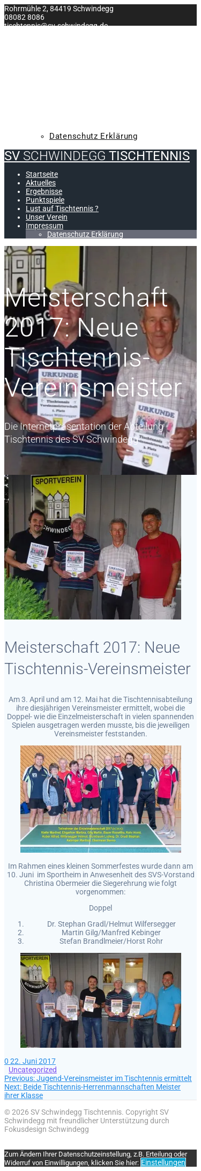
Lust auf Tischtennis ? (77, 100)
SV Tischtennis (97, 32)
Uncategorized (33, 1069)
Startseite (51, 52)
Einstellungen (163, 1162)
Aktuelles (50, 63)
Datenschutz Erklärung (93, 136)
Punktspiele (55, 88)
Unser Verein (56, 112)
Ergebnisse (52, 76)
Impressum (51, 124)
